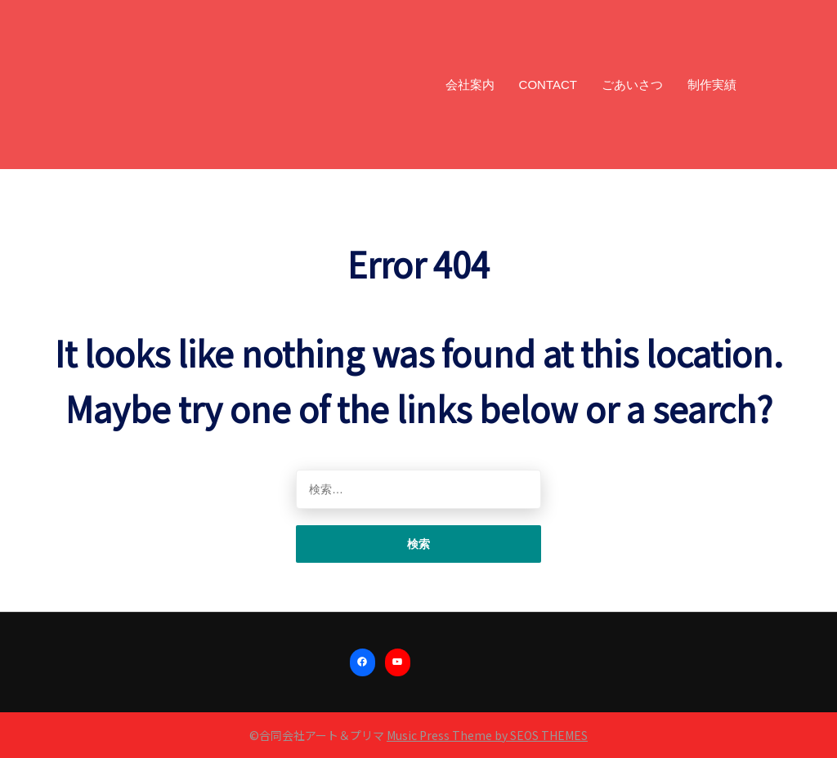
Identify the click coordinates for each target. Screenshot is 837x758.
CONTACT (548, 84)
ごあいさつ (632, 84)
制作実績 (711, 84)
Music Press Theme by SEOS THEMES (487, 735)
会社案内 (470, 84)
